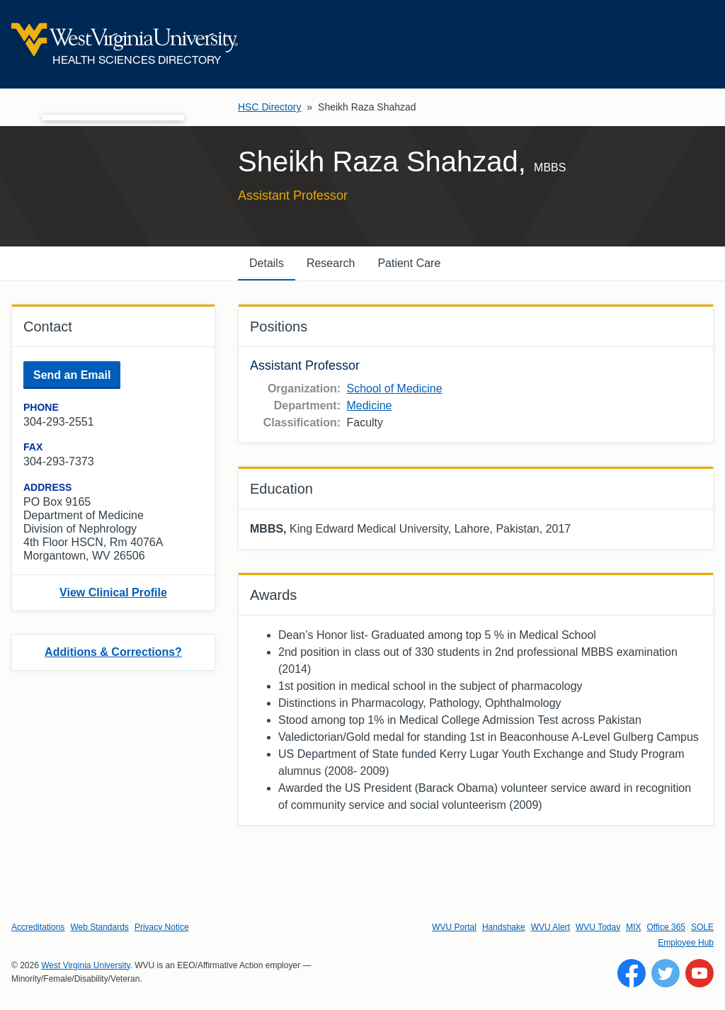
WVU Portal (454, 927)
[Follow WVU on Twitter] (665, 973)
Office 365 (666, 927)
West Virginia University (85, 965)
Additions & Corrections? (113, 652)
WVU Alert (550, 927)
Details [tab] (266, 263)
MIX (633, 927)
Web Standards (99, 927)
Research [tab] (331, 263)
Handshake (503, 927)
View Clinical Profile (113, 592)
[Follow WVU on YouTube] (699, 973)
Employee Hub (686, 943)
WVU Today (598, 927)
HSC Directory (269, 107)
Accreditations (37, 927)
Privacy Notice (162, 927)
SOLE (702, 927)
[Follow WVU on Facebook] (631, 973)
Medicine (369, 405)
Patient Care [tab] (408, 263)
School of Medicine (394, 388)
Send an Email (71, 375)
